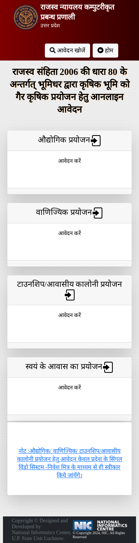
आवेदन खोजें (67, 50)
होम (105, 50)
